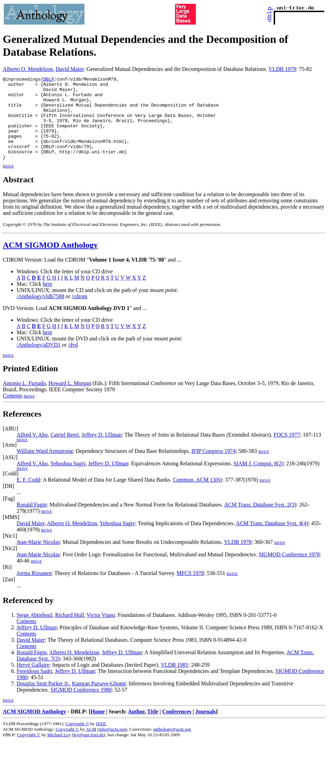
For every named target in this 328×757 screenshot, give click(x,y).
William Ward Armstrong (45, 468)
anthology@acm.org (172, 745)
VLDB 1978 (238, 559)
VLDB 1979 (282, 69)
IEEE (101, 740)
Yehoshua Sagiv (67, 480)
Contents (12, 412)
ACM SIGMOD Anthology (50, 261)
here (48, 300)
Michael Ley (59, 751)
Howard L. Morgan (69, 400)
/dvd (73, 361)
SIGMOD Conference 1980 (81, 706)
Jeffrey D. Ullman (102, 451)
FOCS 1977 (287, 451)
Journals (205, 728)
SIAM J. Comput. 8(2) (258, 480)
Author (136, 728)
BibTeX (8, 183)
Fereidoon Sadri (34, 688)
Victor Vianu (100, 632)
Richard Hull (69, 632)
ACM (91, 745)
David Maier (69, 69)
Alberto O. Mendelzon (28, 69)
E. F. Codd (28, 496)
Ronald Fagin (32, 521)
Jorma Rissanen (34, 590)
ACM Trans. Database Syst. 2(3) (260, 521)
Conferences (176, 728)
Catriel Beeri (65, 451)
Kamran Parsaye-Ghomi (99, 700)
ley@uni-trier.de (88, 751)
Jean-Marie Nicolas (38, 559)
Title (152, 728)
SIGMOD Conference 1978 (289, 571)
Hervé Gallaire (33, 681)
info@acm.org (112, 745)
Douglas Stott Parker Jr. (43, 700)
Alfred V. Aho (32, 451)
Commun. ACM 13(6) (197, 496)
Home (98, 728)
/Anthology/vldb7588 (40, 313)
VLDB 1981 (174, 681)
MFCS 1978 (190, 590)
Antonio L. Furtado (24, 400)
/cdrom (79, 313)
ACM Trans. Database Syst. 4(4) (272, 540)
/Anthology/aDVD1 (39, 361)
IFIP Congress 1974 (213, 468)
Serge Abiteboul (34, 632)
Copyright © (77, 740)
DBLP (48, 80)
